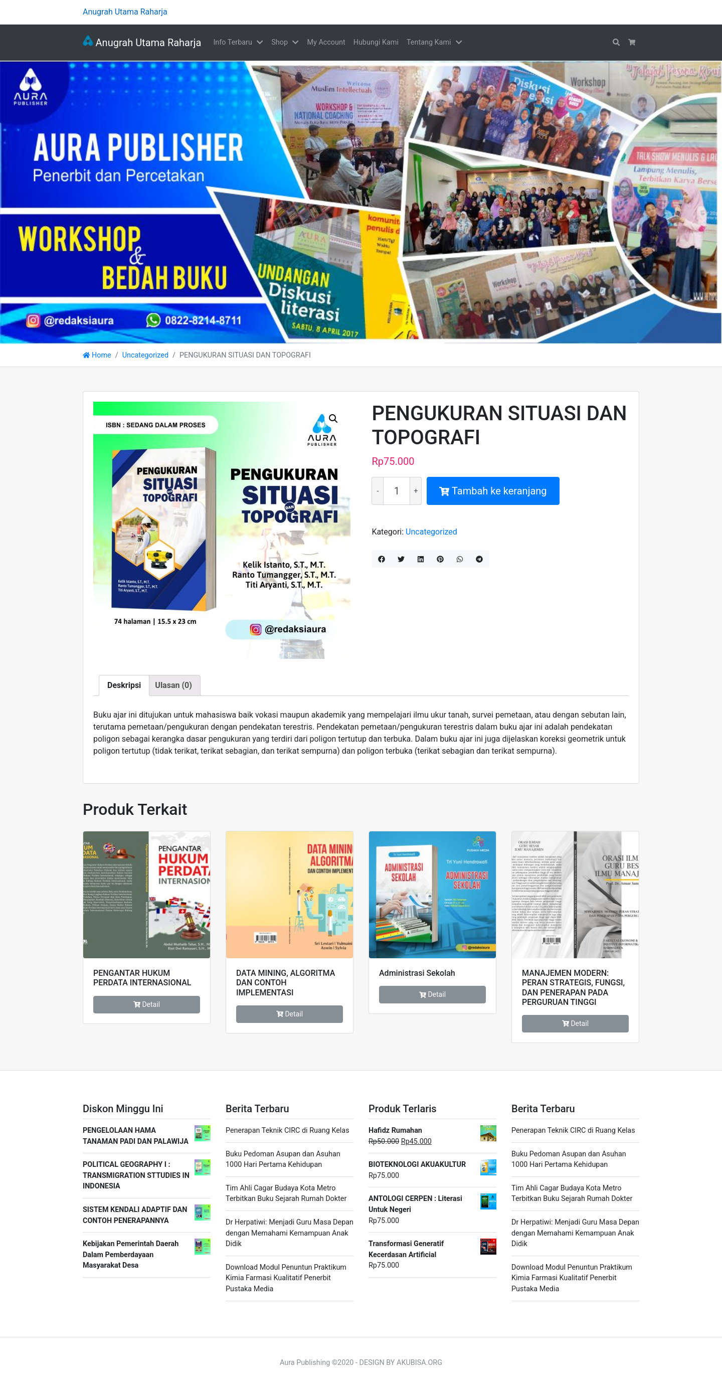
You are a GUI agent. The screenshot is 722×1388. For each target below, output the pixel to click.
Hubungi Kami (376, 42)
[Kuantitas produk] (397, 491)
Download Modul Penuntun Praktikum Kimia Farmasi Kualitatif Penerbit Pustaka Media (286, 1278)
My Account (326, 42)
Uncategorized (145, 355)
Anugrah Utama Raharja (142, 42)
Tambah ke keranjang (493, 491)
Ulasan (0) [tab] (173, 685)
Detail (146, 1004)
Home (97, 355)
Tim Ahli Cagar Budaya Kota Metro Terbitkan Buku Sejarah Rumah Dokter (286, 1193)
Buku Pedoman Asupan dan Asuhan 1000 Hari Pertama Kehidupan (283, 1159)
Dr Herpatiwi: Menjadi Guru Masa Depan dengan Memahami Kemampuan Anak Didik (289, 1233)
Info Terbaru (232, 42)
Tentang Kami (429, 42)
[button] (261, 42)
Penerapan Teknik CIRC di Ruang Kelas (287, 1130)
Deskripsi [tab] (124, 685)
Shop (279, 42)
